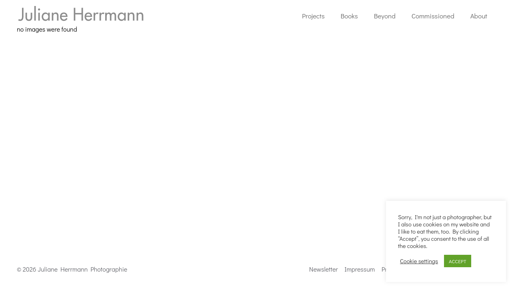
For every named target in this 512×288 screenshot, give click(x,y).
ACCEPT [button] (457, 261)
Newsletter (323, 269)
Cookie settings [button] (419, 261)
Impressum (359, 269)
